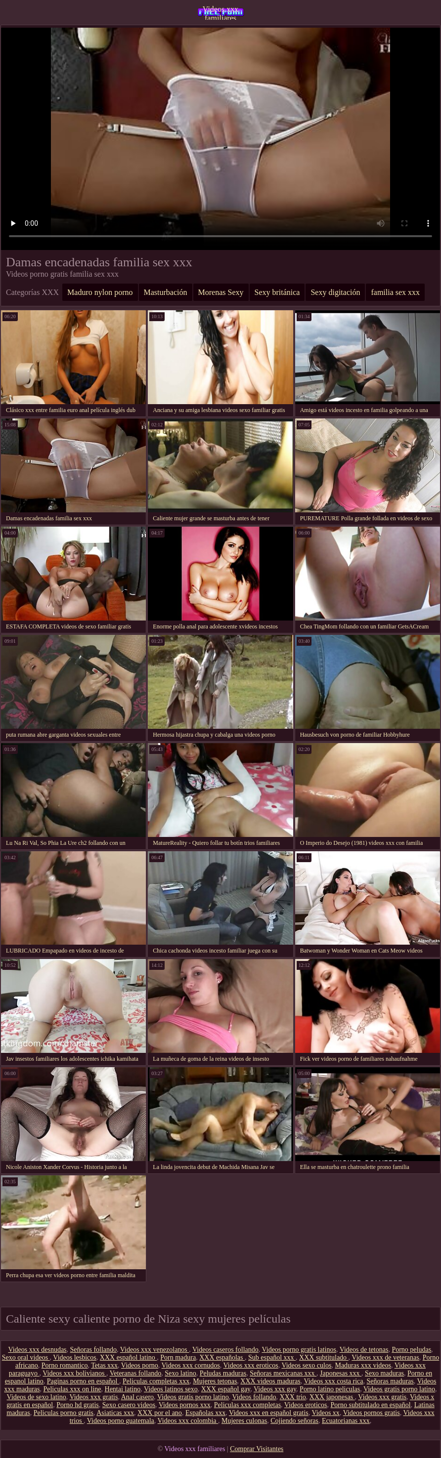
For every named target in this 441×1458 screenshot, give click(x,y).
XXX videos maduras (270, 1381)
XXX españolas (222, 1357)
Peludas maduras (223, 1373)
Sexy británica (277, 292)
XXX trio (293, 1397)
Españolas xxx (205, 1412)
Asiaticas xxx (115, 1412)
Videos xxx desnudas (37, 1349)
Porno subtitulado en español (370, 1405)
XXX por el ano (159, 1412)
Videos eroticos (305, 1405)
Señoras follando (93, 1349)
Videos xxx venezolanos (154, 1349)
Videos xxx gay (275, 1389)
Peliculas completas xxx (156, 1381)
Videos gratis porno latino (399, 1389)
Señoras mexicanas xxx (283, 1373)
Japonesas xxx (340, 1373)
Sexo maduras (384, 1373)
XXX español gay (225, 1389)
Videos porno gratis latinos (299, 1349)
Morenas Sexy (221, 292)
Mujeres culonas (244, 1420)
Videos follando (254, 1397)
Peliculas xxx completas (247, 1405)
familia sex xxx (395, 292)
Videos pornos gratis (371, 1412)
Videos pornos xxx (185, 1405)
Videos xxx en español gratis (269, 1412)
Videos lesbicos (74, 1357)
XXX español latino (128, 1357)
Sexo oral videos (26, 1357)
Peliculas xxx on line (72, 1389)
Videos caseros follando (225, 1349)
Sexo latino (180, 1373)
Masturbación (165, 292)
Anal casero (137, 1397)
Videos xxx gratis (93, 1397)
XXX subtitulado (324, 1357)
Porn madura (178, 1357)
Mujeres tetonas (215, 1381)
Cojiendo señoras (294, 1420)
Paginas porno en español (83, 1381)
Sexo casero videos (128, 1405)
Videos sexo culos (306, 1365)
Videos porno (139, 1365)
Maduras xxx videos (363, 1365)
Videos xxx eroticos (250, 1365)
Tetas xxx (104, 1365)
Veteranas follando (136, 1373)
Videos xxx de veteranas (385, 1357)
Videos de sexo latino (36, 1397)
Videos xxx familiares (220, 12)
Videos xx (326, 1412)
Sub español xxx (272, 1357)
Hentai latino (123, 1389)
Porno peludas (411, 1349)
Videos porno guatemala (120, 1420)
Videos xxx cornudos (191, 1365)
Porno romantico (65, 1365)
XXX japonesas (332, 1397)
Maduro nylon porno (99, 292)
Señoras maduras (390, 1381)
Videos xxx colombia (188, 1420)
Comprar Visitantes (256, 1449)
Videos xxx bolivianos (74, 1373)
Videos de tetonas (364, 1349)
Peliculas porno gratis (63, 1412)
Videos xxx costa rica (333, 1381)
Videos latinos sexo (171, 1389)
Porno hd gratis (77, 1405)
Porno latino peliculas (330, 1389)
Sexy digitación (335, 292)
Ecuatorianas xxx (346, 1420)
